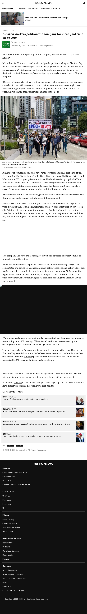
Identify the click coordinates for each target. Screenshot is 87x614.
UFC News (6, 481)
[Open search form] (84, 3)
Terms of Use (7, 532)
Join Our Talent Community (14, 578)
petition (18, 382)
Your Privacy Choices (11, 528)
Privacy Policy (8, 519)
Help (4, 582)
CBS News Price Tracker (50, 8)
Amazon (10, 445)
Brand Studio (7, 555)
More (21, 392)
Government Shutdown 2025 (14, 473)
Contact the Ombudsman (13, 590)
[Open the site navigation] (16, 3)
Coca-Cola (45, 176)
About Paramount (9, 570)
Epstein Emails (8, 477)
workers (28, 356)
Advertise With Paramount (13, 574)
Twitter (76, 176)
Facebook (6, 500)
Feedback (6, 586)
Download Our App (10, 551)
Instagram (6, 504)
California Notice (9, 523)
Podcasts (6, 547)
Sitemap (5, 559)
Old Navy (66, 176)
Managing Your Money (28, 8)
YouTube (6, 496)
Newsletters (7, 543)
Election (19, 445)
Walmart (6, 179)
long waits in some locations (51, 271)
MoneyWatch (7, 8)
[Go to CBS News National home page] (43, 3)
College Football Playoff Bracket (16, 485)
